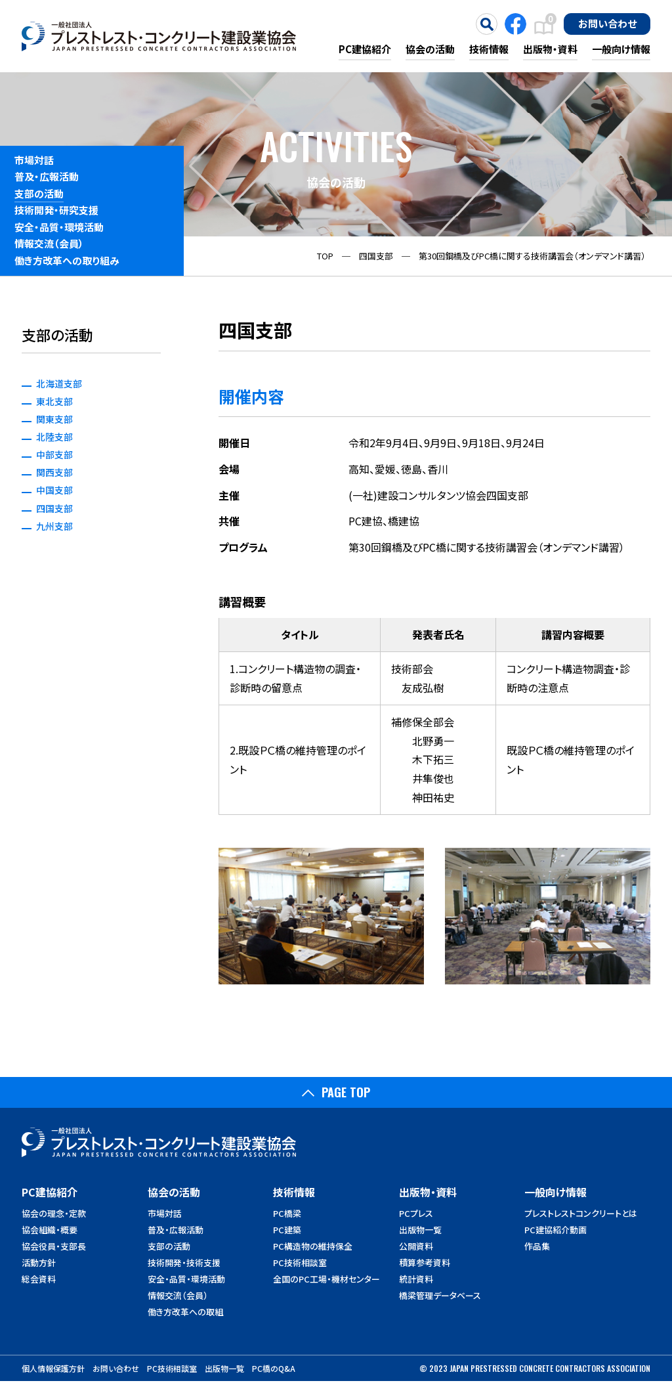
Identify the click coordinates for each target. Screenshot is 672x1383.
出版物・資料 (550, 49)
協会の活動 (430, 49)
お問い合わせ (607, 23)
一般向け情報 (621, 49)
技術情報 (489, 49)
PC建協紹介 (365, 49)
